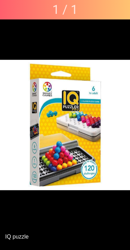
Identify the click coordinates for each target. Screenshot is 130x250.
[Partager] (120, 9)
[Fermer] (10, 10)
